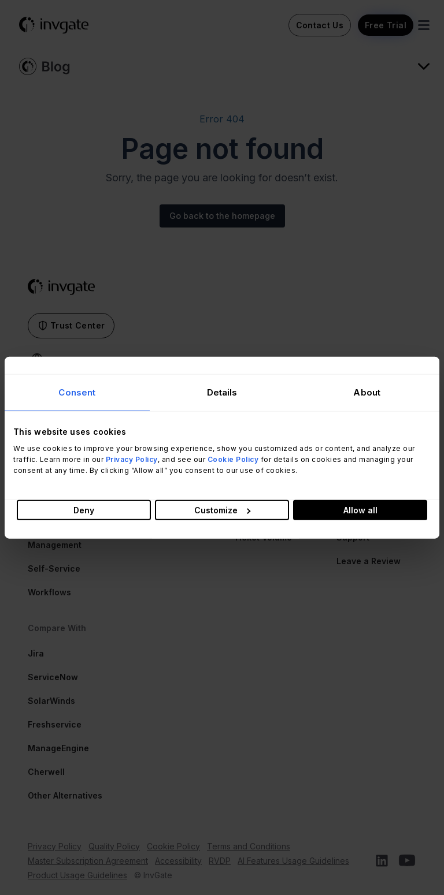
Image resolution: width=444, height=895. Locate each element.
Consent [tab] (76, 392)
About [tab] (366, 392)
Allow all (360, 509)
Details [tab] (222, 392)
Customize (222, 509)
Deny (83, 509)
